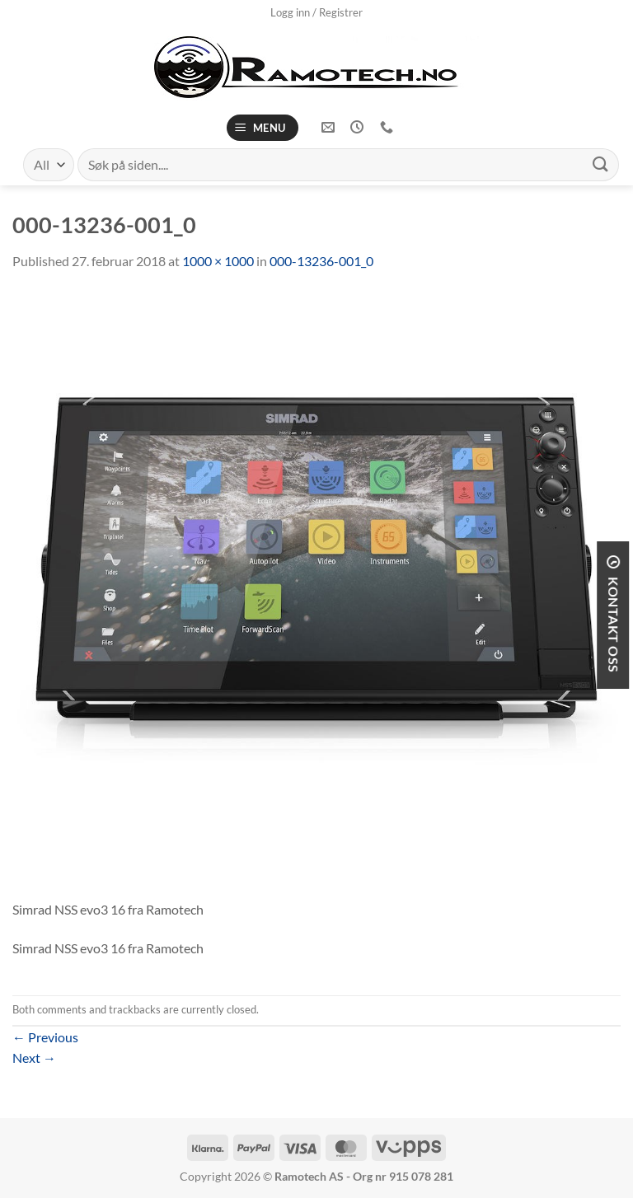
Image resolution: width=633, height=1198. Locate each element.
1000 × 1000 (218, 261)
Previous (45, 1037)
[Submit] (600, 164)
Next (34, 1057)
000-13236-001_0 (321, 261)
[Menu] (263, 128)
